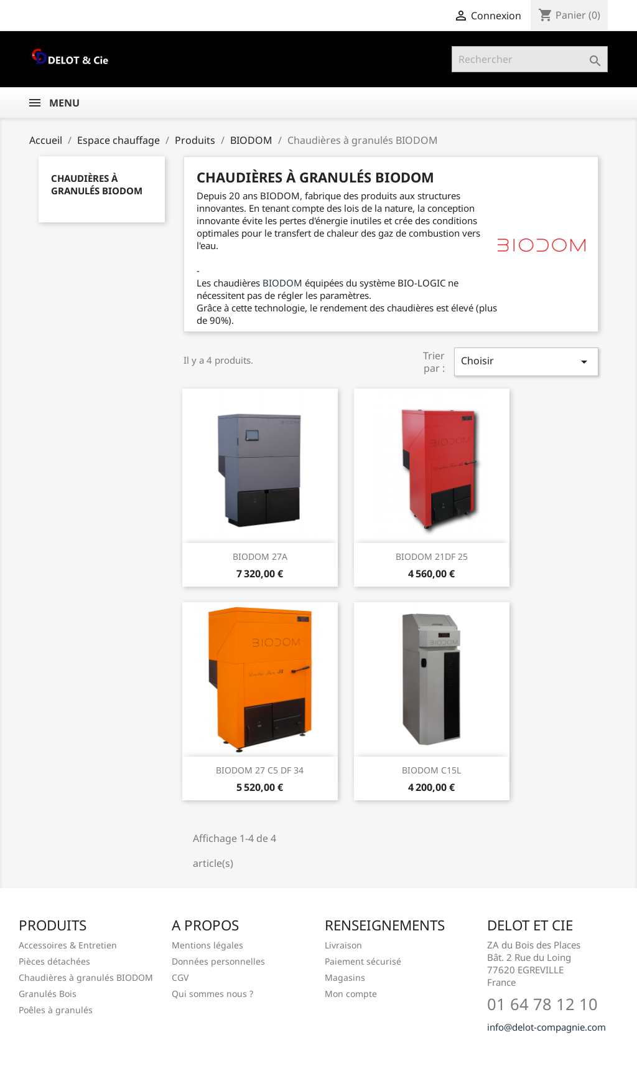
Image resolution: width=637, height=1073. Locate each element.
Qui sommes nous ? (212, 994)
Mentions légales (207, 945)
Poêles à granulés (56, 1010)
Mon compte (351, 994)
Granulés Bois (48, 994)
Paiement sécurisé (363, 961)
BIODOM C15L (431, 770)
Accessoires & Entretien (68, 945)
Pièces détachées (54, 961)
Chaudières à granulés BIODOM (96, 184)
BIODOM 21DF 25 (432, 556)
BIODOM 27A (260, 556)
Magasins (345, 977)
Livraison (343, 945)
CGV (180, 977)
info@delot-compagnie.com (546, 1027)
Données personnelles (218, 961)
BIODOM (284, 283)
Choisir (526, 361)
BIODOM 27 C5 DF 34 (260, 770)
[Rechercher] (530, 59)
